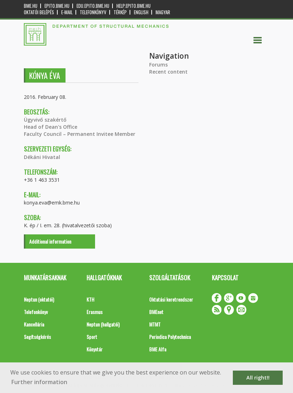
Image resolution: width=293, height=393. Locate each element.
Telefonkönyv (93, 12)
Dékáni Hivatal (42, 157)
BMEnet (156, 311)
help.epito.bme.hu (133, 6)
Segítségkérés (37, 336)
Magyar (163, 12)
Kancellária (34, 324)
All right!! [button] (258, 377)
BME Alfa (157, 349)
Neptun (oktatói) (39, 299)
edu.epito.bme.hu (93, 6)
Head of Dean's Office (50, 126)
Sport (92, 336)
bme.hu (30, 6)
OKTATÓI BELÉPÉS (39, 12)
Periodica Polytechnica (170, 336)
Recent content (168, 71)
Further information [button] (39, 382)
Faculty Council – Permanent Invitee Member (79, 134)
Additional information (50, 241)
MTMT (155, 324)
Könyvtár (95, 349)
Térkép (120, 12)
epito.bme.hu (57, 6)
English (141, 12)
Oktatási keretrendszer (171, 299)
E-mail (67, 12)
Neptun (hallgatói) (103, 324)
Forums (158, 64)
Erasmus (95, 311)
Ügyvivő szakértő (45, 119)
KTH (90, 299)
